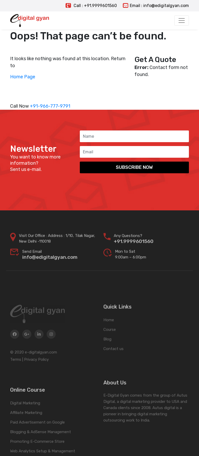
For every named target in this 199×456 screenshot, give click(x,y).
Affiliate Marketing (26, 432)
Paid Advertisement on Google (37, 442)
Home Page (22, 77)
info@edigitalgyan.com (49, 262)
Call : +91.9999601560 (91, 5)
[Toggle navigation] (181, 20)
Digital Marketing (25, 423)
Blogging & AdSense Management (40, 452)
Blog (107, 354)
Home (108, 335)
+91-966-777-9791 (50, 106)
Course (109, 344)
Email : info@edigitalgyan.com (156, 5)
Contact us (113, 364)
